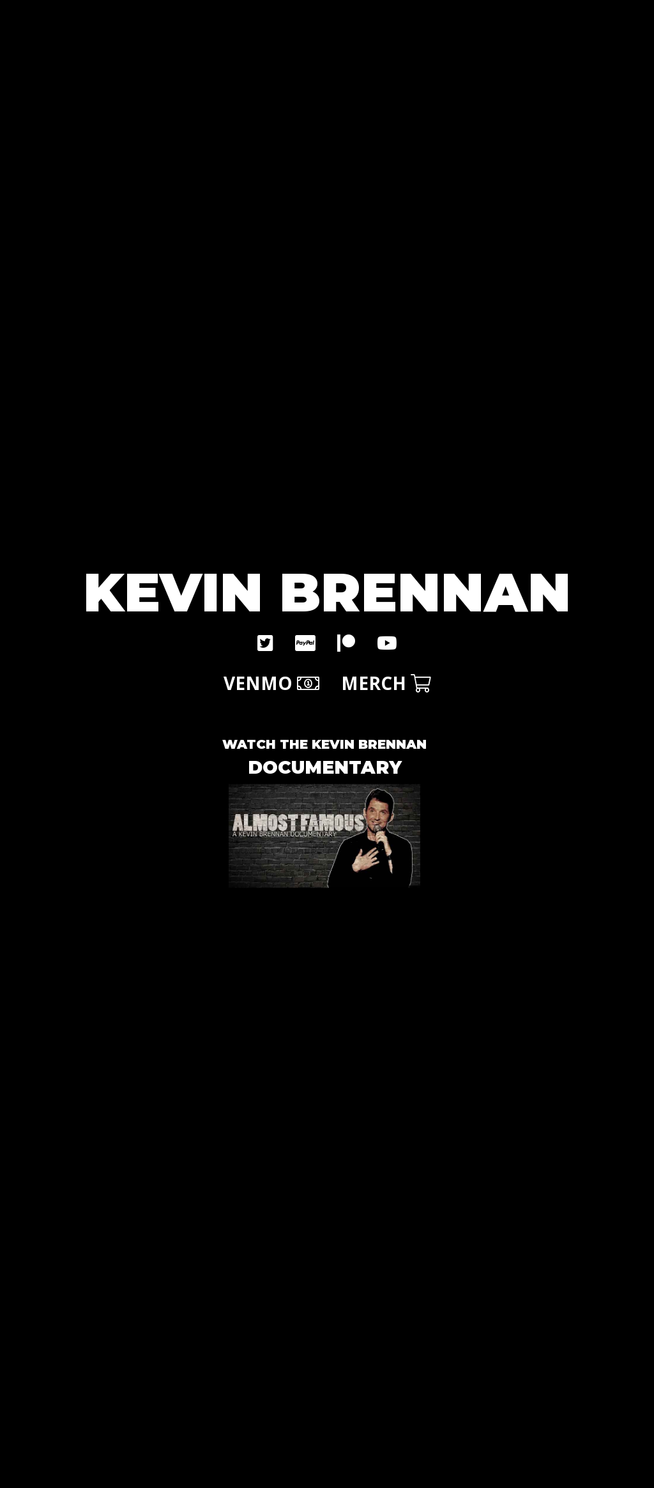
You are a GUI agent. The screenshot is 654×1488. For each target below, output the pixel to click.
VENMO (271, 683)
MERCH (386, 683)
